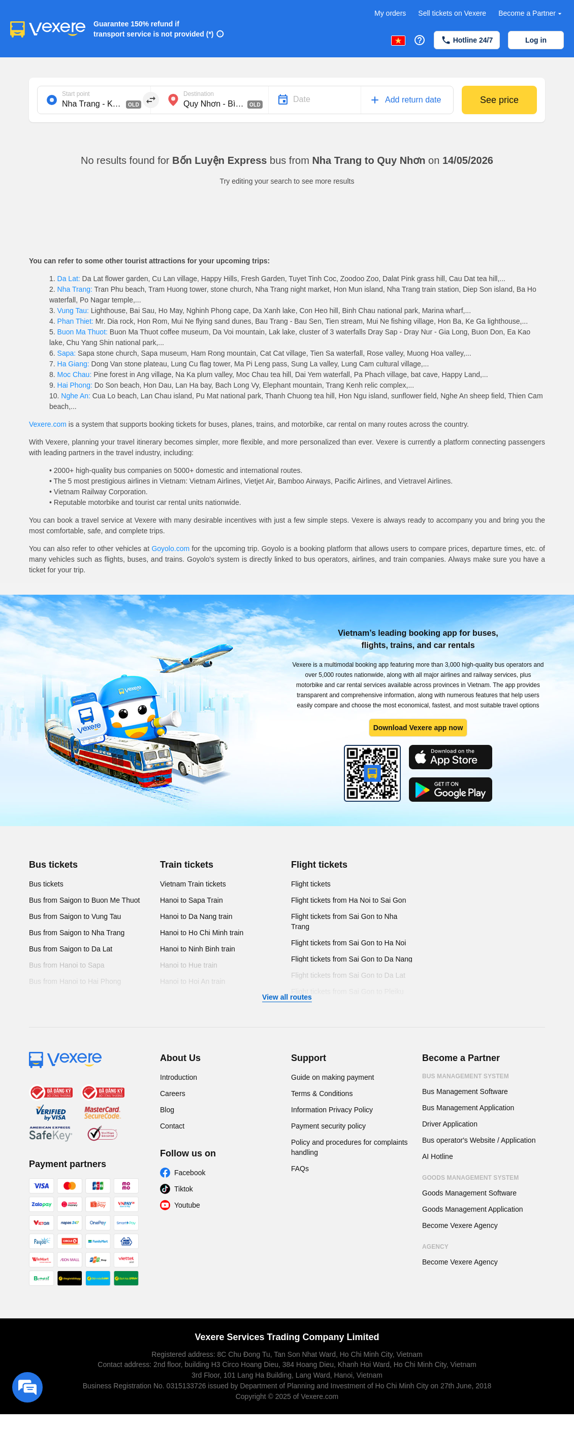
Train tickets (186, 865)
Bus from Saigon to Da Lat (70, 949)
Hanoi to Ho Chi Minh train (201, 933)
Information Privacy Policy (332, 1110)
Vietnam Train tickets (193, 884)
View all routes (287, 997)
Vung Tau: (73, 310)
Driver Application (449, 1124)
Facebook (189, 1173)
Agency (435, 1246)
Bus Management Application (468, 1108)
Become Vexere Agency (460, 1225)
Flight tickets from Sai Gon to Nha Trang (344, 921)
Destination (198, 93)
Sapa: (66, 353)
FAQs (300, 1169)
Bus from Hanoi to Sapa (67, 965)
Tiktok (183, 1189)
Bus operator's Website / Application (478, 1140)
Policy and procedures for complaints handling (349, 1147)
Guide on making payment (332, 1077)
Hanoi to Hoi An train (192, 981)
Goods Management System (470, 1177)
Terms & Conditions (322, 1093)
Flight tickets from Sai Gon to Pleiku (347, 991)
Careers (172, 1093)
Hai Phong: (74, 385)
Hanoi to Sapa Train (191, 900)
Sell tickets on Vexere (452, 13)
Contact (172, 1126)
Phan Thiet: (75, 321)
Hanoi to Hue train (188, 965)
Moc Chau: (74, 374)
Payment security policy (328, 1126)
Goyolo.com (170, 548)
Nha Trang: (74, 289)
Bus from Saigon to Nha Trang (76, 933)
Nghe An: (75, 396)
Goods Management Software (469, 1193)
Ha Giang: (73, 364)
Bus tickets (53, 865)
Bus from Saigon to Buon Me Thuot (84, 900)
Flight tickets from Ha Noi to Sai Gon (348, 900)
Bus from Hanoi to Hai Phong (75, 981)
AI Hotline (437, 1156)
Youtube (187, 1205)
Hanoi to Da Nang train (196, 916)
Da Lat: (68, 279)
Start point (76, 93)
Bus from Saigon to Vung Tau (75, 916)
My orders (390, 13)
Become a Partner (531, 13)
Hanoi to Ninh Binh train (197, 949)
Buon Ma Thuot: (82, 332)
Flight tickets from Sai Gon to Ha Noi (348, 943)
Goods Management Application (472, 1209)
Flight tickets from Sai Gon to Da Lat (348, 975)
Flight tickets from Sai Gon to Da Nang (351, 959)
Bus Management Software (465, 1091)
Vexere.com (48, 424)
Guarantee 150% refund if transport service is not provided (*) (153, 29)
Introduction (178, 1077)
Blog (167, 1110)
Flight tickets (319, 865)
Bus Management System (465, 1076)
